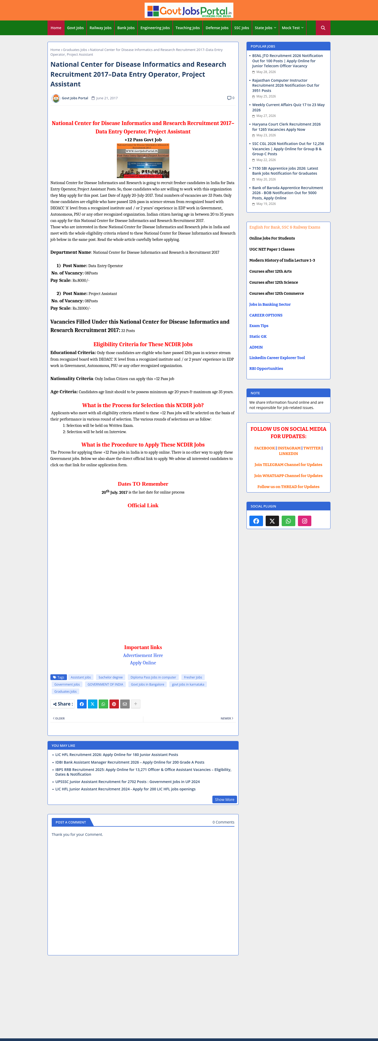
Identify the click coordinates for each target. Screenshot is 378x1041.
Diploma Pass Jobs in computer (153, 677)
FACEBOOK (264, 448)
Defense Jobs (217, 27)
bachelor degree (111, 677)
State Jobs (263, 27)
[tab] (56, 27)
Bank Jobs (126, 27)
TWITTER (312, 448)
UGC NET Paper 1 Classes (272, 249)
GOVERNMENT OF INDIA (105, 684)
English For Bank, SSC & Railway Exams (284, 227)
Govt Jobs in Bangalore (147, 684)
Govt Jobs (75, 27)
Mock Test (291, 27)
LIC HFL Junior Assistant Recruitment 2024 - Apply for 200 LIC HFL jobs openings (125, 789)
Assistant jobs (81, 677)
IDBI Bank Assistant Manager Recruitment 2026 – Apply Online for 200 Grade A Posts (129, 762)
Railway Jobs (101, 27)
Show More (224, 799)
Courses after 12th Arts (270, 271)
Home (56, 27)
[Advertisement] (189, 997)
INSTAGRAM (289, 448)
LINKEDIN (288, 453)
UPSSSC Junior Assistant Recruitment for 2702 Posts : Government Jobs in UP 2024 (127, 781)
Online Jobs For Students (272, 238)
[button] (323, 27)
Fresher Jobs (193, 677)
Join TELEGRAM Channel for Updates (288, 464)
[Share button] (135, 704)
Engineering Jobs (155, 27)
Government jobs (67, 684)
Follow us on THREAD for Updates (288, 486)
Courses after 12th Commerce (276, 293)
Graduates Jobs (75, 49)
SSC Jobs (241, 27)
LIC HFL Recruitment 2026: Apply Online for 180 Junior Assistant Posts (116, 754)
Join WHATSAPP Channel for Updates (288, 475)
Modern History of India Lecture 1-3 (282, 260)
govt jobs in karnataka (188, 684)
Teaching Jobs (188, 27)
